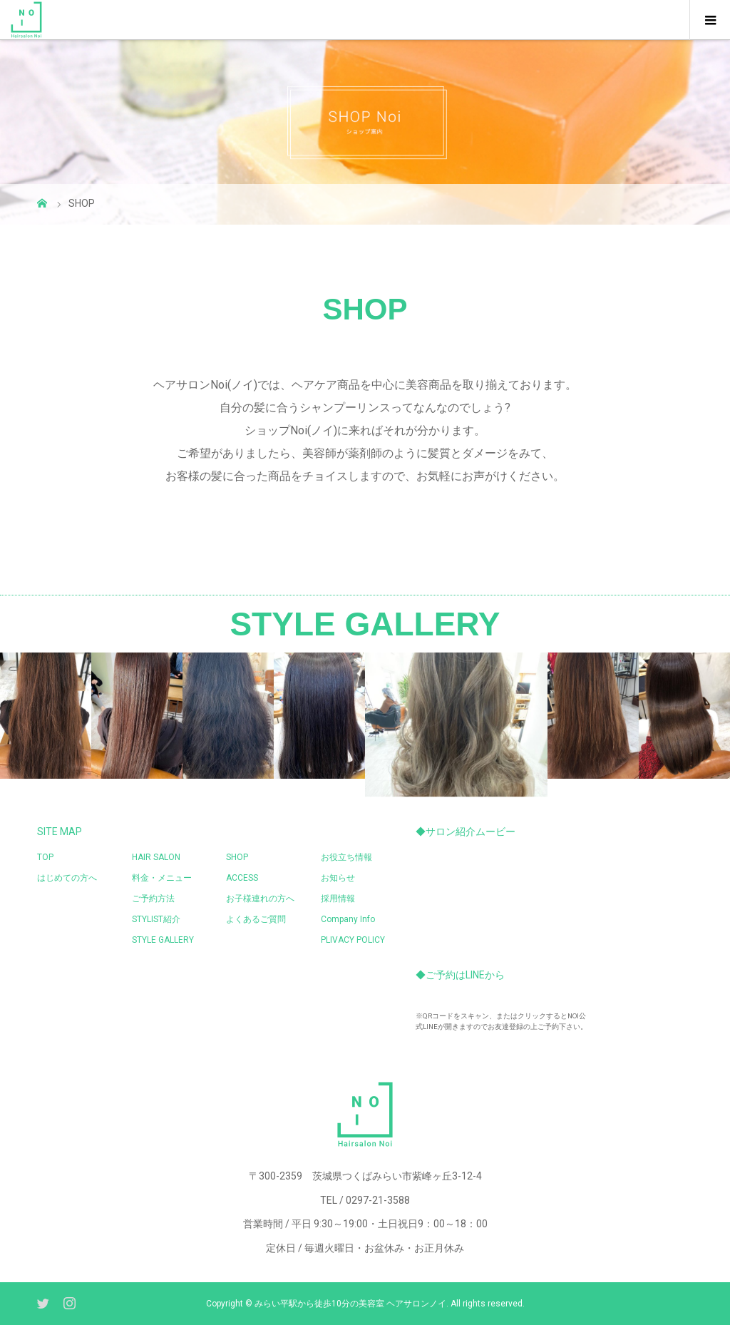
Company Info (348, 919)
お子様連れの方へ (260, 899)
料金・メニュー (162, 878)
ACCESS (242, 878)
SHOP (237, 857)
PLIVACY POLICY (353, 940)
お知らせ (338, 878)
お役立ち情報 (346, 857)
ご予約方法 (153, 899)
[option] (91, 716)
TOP (45, 857)
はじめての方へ (67, 878)
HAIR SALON (156, 857)
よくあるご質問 (256, 919)
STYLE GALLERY (163, 940)
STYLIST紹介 (156, 919)
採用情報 (338, 899)
